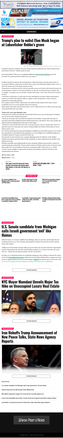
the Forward (40, 74)
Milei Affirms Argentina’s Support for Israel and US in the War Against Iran (23, 394)
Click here (47, 74)
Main (13, 157)
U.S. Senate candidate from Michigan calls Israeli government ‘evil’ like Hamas (24, 386)
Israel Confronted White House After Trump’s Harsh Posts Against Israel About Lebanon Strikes (29, 398)
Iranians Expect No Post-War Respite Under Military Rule (18, 390)
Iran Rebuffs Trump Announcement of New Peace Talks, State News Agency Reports (26, 403)
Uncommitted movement (16, 258)
